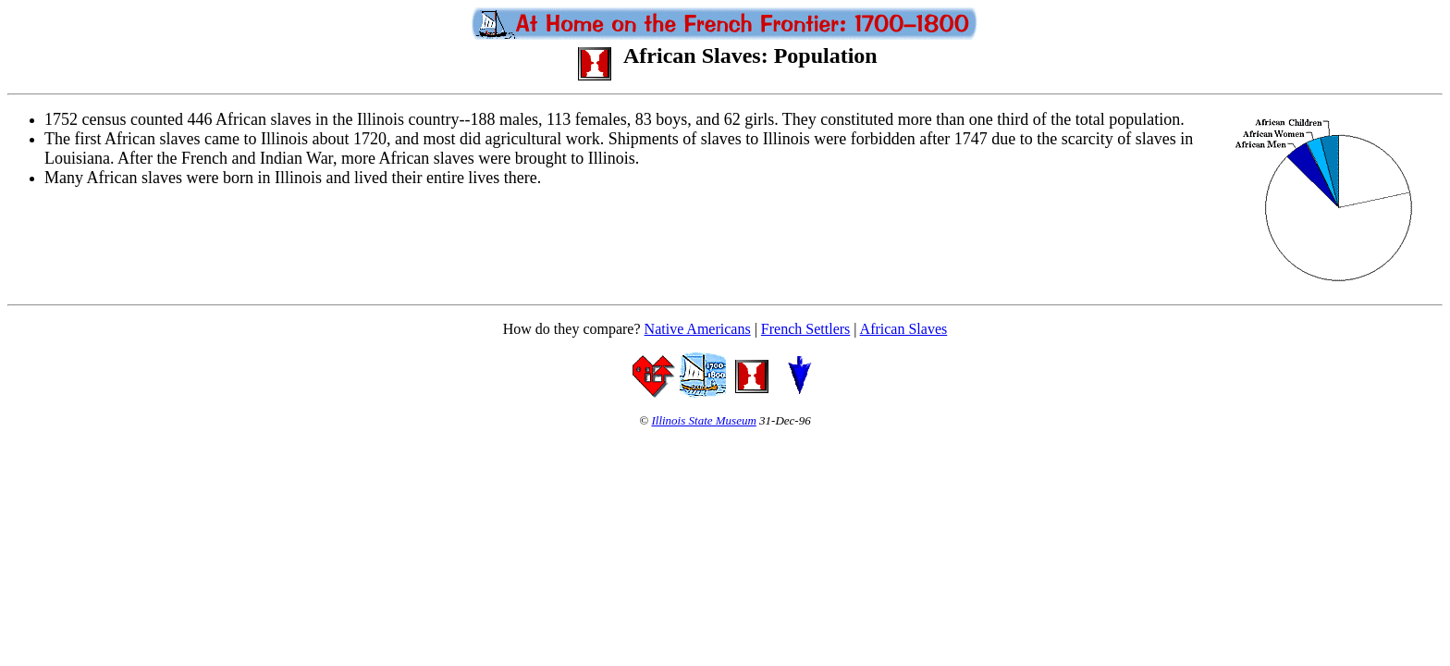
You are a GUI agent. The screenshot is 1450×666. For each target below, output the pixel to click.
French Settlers (805, 329)
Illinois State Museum (703, 420)
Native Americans (698, 329)
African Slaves (904, 329)
